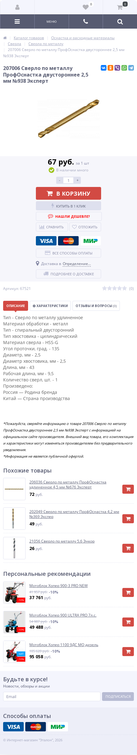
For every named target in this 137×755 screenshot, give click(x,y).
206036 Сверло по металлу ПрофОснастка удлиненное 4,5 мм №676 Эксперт (67, 484)
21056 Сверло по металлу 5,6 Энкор (62, 541)
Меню (51, 21)
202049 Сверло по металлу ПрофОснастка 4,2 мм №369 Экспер (74, 514)
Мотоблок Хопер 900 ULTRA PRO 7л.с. (62, 615)
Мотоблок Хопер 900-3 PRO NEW (58, 585)
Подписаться (118, 696)
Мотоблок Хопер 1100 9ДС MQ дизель (63, 644)
